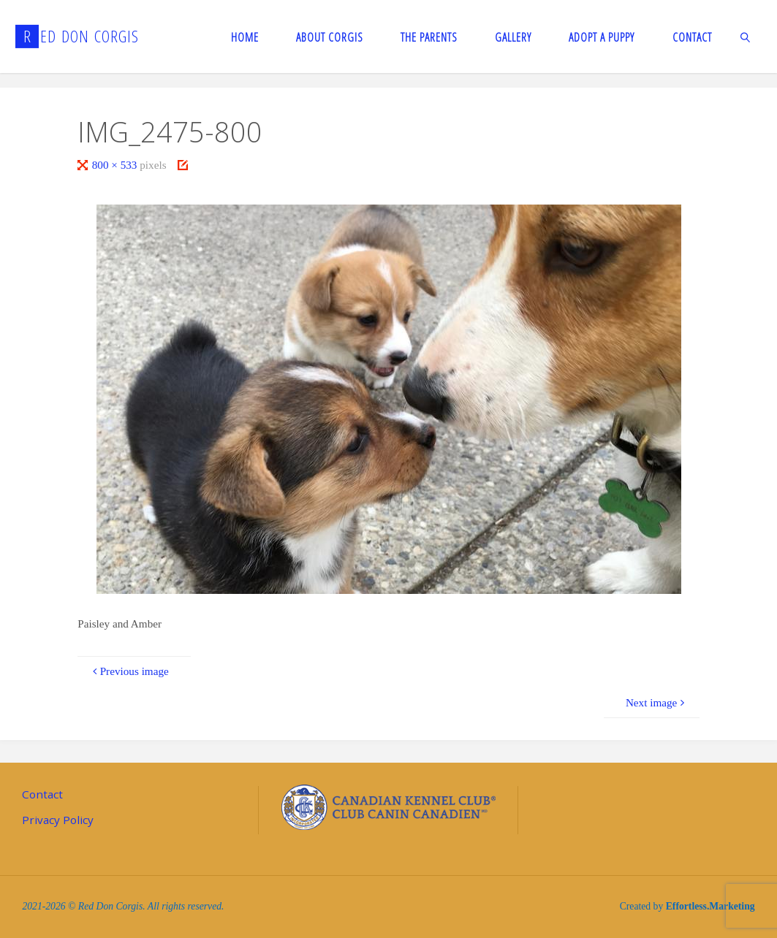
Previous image (128, 671)
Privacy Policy (58, 819)
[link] (746, 36)
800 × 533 (116, 165)
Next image (657, 702)
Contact (42, 794)
